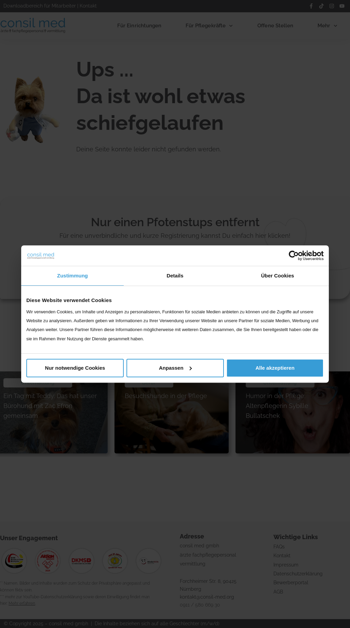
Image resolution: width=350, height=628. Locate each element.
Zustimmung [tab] (72, 275)
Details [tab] (174, 275)
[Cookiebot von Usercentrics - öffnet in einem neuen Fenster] (294, 255)
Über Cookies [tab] (277, 275)
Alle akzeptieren (274, 368)
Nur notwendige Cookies (75, 368)
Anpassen (175, 368)
